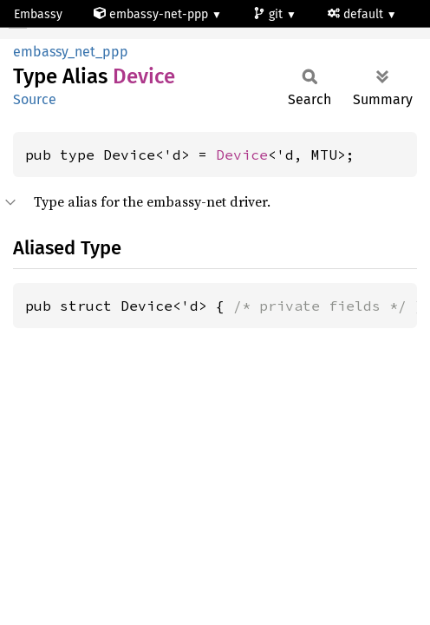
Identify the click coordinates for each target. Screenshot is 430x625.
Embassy (38, 14)
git (269, 14)
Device (242, 154)
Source (34, 99)
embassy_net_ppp (70, 51)
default (357, 14)
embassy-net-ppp (153, 14)
